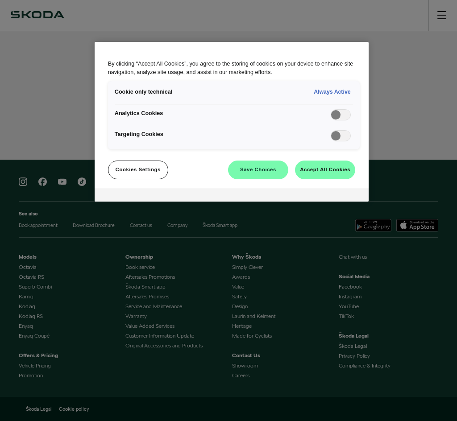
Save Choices (258, 169)
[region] (232, 122)
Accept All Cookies (325, 169)
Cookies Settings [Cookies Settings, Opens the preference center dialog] (138, 169)
